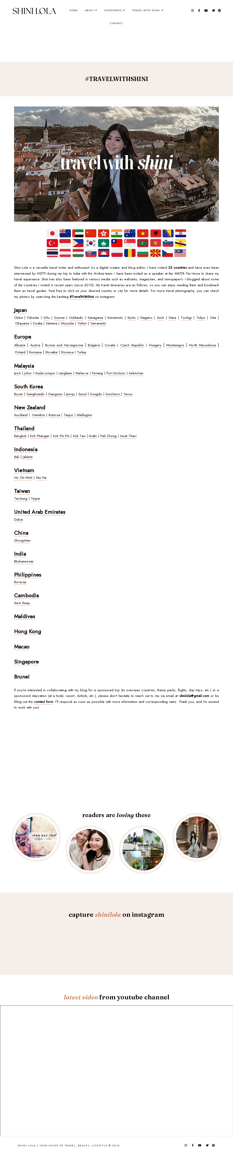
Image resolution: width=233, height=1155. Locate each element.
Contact (116, 23)
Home (73, 10)
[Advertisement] (97, 31)
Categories (113, 10)
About (89, 10)
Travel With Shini (146, 10)
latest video (81, 997)
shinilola (108, 914)
